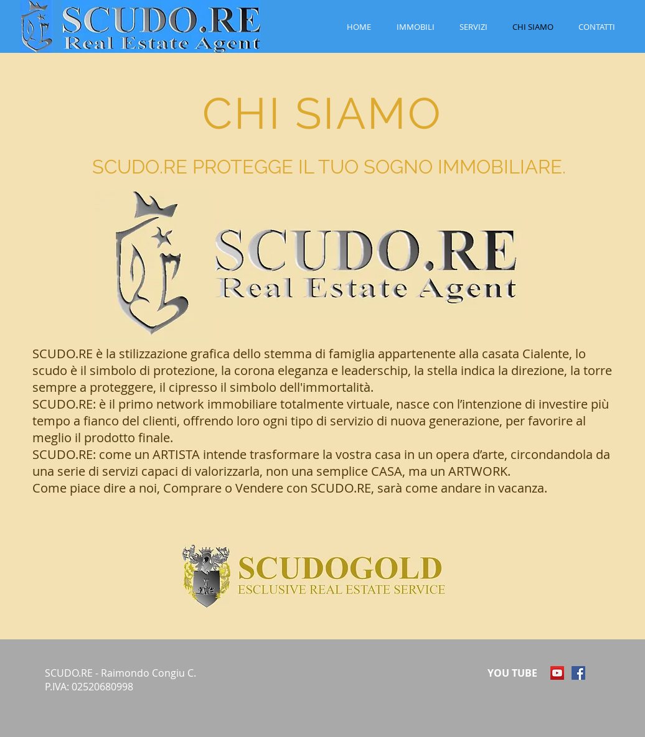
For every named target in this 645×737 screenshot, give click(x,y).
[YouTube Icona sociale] (557, 673)
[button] (415, 27)
